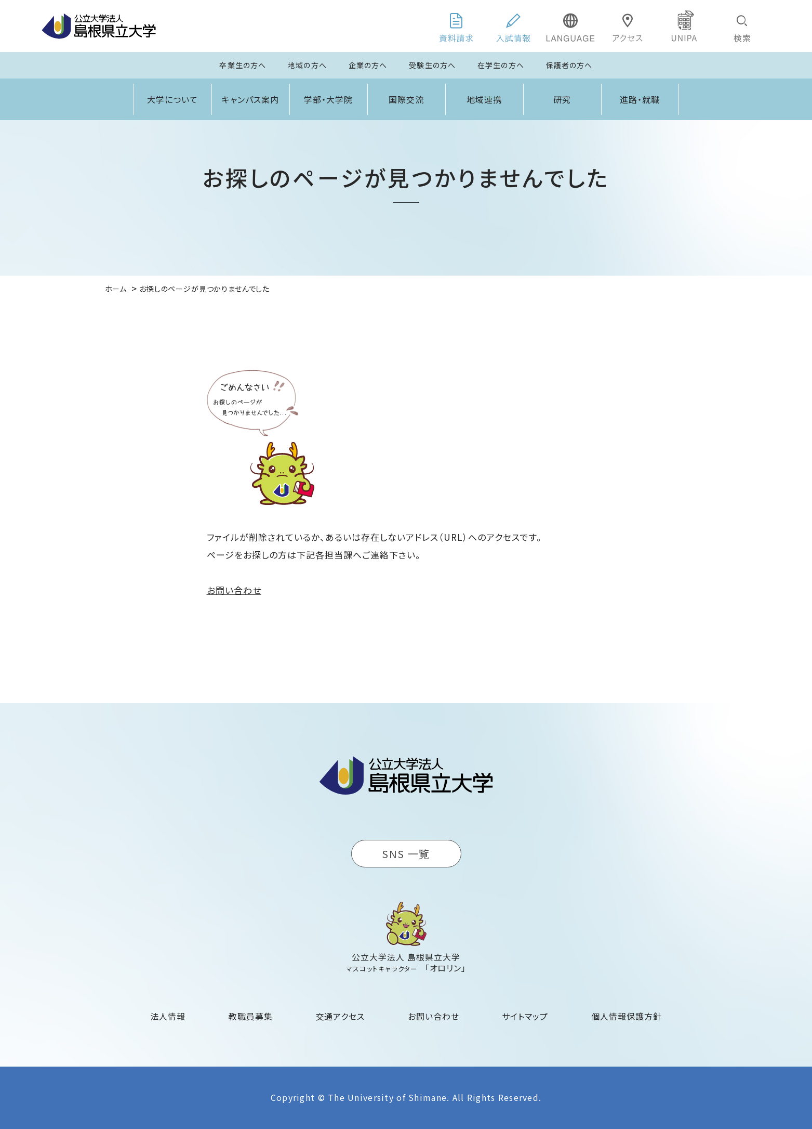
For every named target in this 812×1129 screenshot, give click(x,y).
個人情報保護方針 (626, 1016)
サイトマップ (525, 1016)
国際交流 (406, 99)
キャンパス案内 (250, 99)
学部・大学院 (328, 99)
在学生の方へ (500, 65)
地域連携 (484, 99)
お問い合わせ (234, 589)
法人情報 (168, 1016)
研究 (562, 99)
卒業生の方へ (242, 65)
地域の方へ (307, 65)
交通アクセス (340, 1016)
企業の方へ (368, 65)
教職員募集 (251, 1016)
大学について (172, 99)
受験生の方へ (432, 65)
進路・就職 (640, 99)
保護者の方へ (569, 65)
